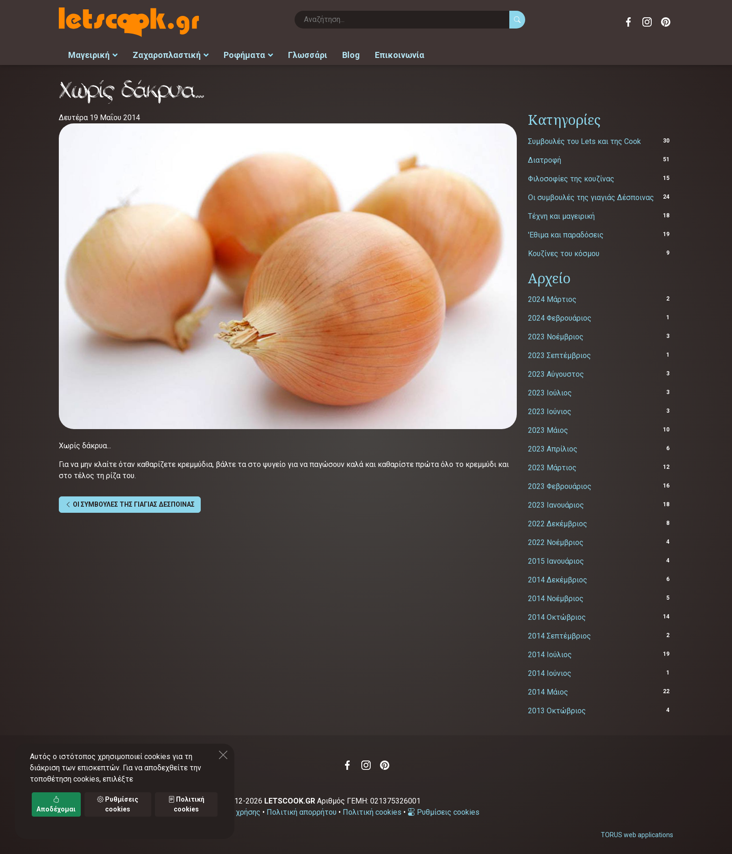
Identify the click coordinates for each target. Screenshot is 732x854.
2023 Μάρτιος (552, 466)
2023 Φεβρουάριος (559, 485)
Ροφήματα (248, 54)
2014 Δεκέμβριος (557, 578)
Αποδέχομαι (56, 804)
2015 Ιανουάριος (556, 559)
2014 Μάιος (548, 690)
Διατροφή (544, 158)
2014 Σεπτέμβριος (559, 634)
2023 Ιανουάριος (556, 503)
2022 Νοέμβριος (556, 541)
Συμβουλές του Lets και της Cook (584, 139)
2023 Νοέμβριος (556, 335)
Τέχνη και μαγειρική (561, 214)
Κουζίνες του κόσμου (563, 251)
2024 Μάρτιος (552, 298)
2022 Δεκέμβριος (557, 522)
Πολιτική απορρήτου (302, 810)
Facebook (628, 21)
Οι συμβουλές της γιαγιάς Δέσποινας (591, 195)
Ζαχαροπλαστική (171, 54)
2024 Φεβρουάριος (559, 316)
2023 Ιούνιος (549, 410)
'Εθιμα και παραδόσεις (566, 233)
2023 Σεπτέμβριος (559, 354)
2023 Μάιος (548, 428)
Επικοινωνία (399, 54)
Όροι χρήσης (239, 810)
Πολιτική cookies (372, 810)
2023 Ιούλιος (550, 391)
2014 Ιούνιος (549, 671)
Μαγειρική (93, 54)
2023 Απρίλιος (552, 447)
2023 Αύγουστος (556, 372)
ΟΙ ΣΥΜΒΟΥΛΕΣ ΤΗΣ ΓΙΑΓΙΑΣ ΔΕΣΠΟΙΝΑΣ (130, 503)
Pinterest (665, 21)
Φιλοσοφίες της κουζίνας (571, 176)
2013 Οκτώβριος (557, 709)
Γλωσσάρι (307, 54)
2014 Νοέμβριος (556, 597)
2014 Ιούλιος (550, 653)
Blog (351, 54)
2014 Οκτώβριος (557, 615)
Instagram (647, 21)
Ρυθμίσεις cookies (443, 810)
